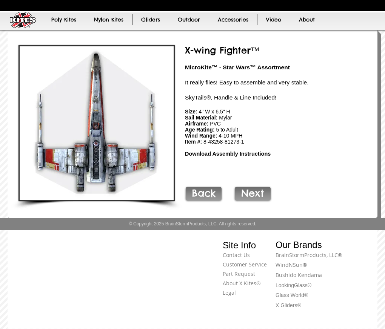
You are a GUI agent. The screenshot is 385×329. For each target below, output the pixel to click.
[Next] (253, 193)
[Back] (204, 193)
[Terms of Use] (349, 259)
